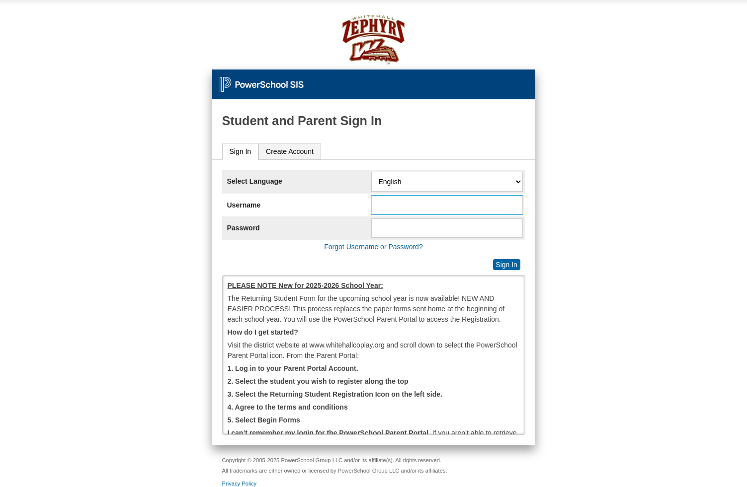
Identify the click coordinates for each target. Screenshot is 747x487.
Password (243, 228)
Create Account (290, 151)
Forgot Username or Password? (373, 247)
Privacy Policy (239, 484)
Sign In (240, 151)
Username (244, 205)
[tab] (240, 151)
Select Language (254, 181)
